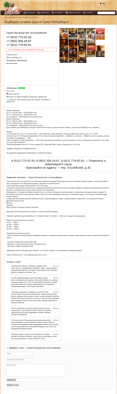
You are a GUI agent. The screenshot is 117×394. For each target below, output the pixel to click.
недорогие (44, 13)
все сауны (31, 13)
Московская (12, 60)
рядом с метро (74, 13)
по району (59, 13)
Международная (22, 60)
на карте (89, 13)
